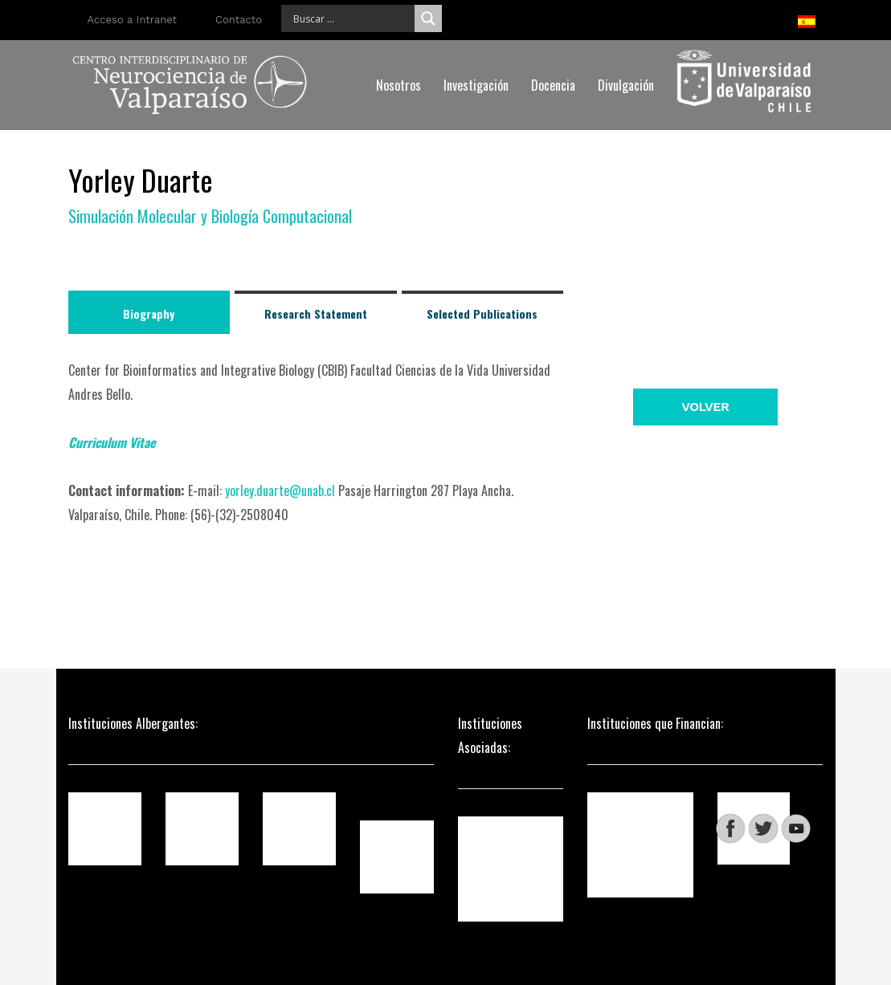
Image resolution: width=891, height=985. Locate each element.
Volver (705, 406)
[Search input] (352, 18)
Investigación (476, 85)
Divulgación (626, 85)
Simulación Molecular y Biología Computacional (210, 216)
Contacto (238, 20)
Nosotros (398, 85)
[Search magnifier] (428, 18)
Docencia (553, 85)
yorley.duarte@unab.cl (280, 490)
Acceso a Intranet (133, 20)
